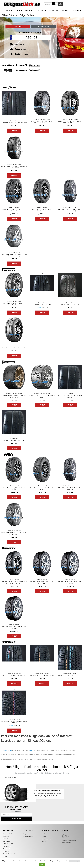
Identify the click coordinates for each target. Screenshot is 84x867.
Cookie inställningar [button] (74, 861)
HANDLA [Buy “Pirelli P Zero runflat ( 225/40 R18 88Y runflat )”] (14, 356)
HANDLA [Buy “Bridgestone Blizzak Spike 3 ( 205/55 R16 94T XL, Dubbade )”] (14, 636)
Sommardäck (14, 121)
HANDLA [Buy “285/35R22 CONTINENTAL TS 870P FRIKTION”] (42, 684)
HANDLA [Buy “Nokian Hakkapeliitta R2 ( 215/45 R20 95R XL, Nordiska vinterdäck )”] (70, 219)
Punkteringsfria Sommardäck (42, 119)
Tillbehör (64, 11)
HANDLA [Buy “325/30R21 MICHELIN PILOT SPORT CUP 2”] (14, 448)
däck (5, 750)
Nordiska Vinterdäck (14, 580)
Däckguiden (76, 10)
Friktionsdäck (67, 207)
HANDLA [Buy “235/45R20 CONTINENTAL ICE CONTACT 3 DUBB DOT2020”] (14, 731)
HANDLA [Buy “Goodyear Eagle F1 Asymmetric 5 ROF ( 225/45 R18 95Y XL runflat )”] (14, 176)
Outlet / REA (40, 10)
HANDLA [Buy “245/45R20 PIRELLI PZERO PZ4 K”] (42, 313)
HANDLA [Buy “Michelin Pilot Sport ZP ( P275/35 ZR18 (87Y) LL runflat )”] (42, 405)
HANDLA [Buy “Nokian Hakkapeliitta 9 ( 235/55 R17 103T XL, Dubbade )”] (14, 219)
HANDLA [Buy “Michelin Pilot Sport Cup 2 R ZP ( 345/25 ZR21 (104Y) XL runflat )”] (14, 405)
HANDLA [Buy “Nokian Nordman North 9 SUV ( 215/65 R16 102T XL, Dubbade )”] (42, 219)
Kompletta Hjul (7, 11)
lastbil (30, 750)
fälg (11, 750)
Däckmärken (53, 11)
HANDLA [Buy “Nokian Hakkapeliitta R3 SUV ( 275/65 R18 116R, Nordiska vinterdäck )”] (14, 264)
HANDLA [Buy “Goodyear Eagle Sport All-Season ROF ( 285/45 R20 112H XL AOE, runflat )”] (70, 131)
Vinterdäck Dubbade (14, 207)
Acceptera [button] (42, 864)
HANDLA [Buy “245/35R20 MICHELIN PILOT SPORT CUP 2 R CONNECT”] (70, 405)
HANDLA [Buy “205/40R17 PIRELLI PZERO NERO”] (70, 313)
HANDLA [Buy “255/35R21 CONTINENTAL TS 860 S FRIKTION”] (14, 684)
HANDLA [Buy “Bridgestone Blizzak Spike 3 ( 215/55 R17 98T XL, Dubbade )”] (42, 591)
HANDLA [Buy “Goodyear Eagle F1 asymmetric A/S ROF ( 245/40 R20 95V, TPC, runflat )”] (42, 131)
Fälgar (28, 10)
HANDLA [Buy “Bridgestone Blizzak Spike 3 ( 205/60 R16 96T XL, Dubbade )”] (70, 591)
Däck (19, 10)
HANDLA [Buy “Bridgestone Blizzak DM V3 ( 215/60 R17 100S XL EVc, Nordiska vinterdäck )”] (14, 591)
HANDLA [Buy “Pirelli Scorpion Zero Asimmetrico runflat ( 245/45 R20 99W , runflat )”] (14, 313)
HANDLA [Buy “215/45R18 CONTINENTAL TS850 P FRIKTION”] (70, 684)
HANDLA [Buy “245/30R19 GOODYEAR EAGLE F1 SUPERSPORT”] (14, 131)
